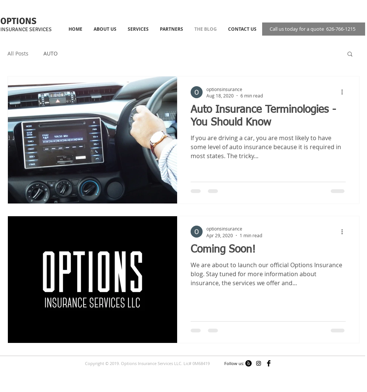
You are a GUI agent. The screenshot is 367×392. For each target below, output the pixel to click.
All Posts (17, 53)
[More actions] (344, 92)
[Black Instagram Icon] (258, 363)
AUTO (50, 53)
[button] (350, 54)
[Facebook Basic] (269, 363)
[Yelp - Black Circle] (248, 363)
